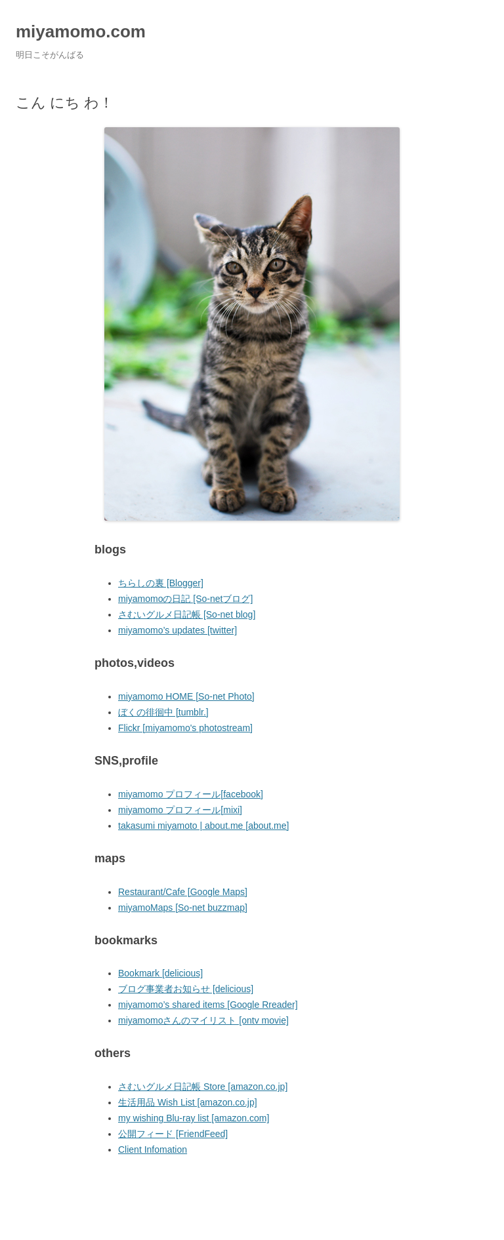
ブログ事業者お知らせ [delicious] (185, 989)
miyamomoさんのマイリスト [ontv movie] (203, 1020)
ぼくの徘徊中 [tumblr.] (163, 712)
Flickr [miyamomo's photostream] (185, 728)
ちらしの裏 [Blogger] (160, 583)
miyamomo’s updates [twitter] (177, 630)
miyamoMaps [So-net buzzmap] (182, 907)
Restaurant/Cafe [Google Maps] (182, 892)
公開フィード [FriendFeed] (173, 1134)
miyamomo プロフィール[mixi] (180, 810)
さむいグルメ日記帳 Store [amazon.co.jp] (202, 1086)
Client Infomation (152, 1149)
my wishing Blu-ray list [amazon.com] (193, 1118)
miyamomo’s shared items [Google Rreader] (208, 1004)
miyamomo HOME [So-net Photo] (186, 696)
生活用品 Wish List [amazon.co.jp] (187, 1102)
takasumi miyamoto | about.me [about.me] (203, 825)
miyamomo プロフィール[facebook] (190, 794)
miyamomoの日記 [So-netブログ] (185, 598)
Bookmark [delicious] (160, 973)
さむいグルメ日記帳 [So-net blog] (186, 614)
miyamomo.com (81, 31)
